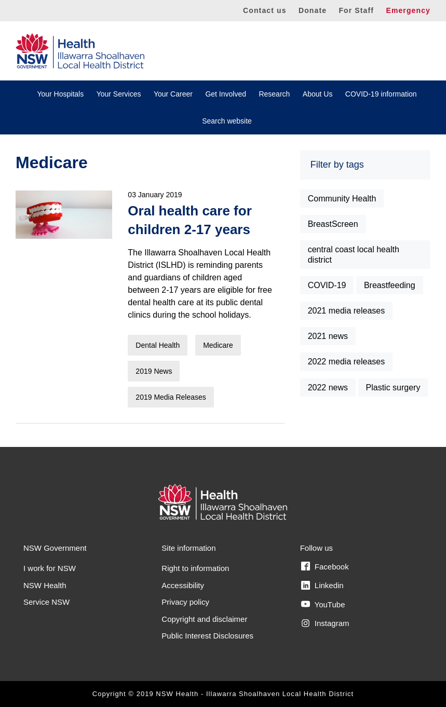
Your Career (173, 94)
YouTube (323, 604)
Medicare (218, 345)
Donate (313, 10)
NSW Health (44, 585)
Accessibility (182, 585)
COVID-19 (327, 285)
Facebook (325, 566)
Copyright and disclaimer (204, 619)
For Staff (356, 10)
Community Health (342, 198)
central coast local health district (353, 254)
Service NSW (46, 601)
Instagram (325, 623)
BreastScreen (333, 224)
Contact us (265, 10)
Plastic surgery (393, 387)
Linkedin (322, 585)
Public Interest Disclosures (207, 635)
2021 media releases (346, 310)
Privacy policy (185, 601)
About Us (318, 94)
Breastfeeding (389, 285)
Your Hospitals (60, 94)
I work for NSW (49, 568)
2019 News (154, 371)
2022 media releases (346, 361)
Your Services (119, 94)
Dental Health (158, 345)
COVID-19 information (381, 94)
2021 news (328, 336)
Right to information (195, 568)
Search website (227, 121)
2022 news (328, 387)
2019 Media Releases (171, 397)
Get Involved (225, 94)
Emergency (408, 10)
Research (274, 94)
